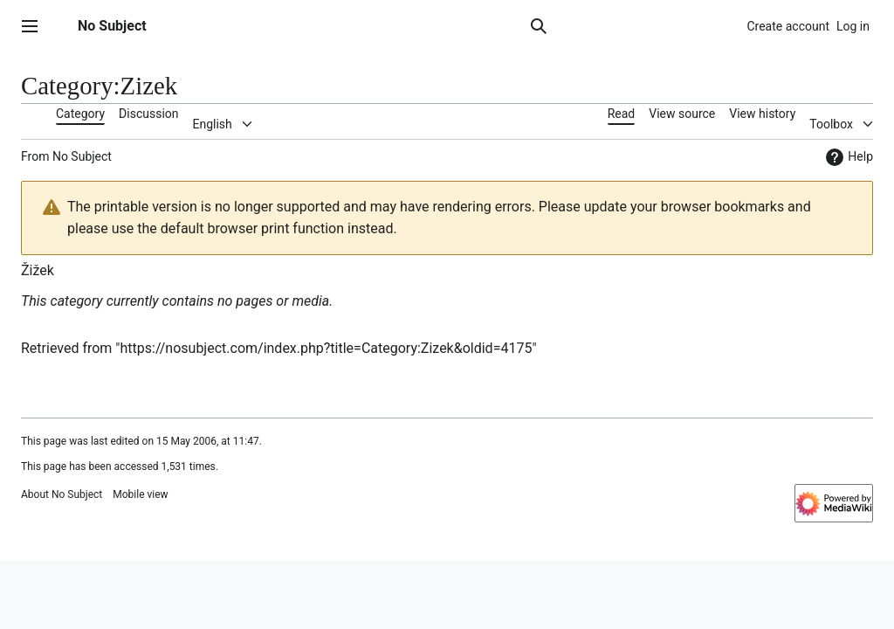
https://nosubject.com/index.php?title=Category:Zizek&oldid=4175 (326, 348)
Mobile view (140, 494)
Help (847, 157)
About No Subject (61, 494)
